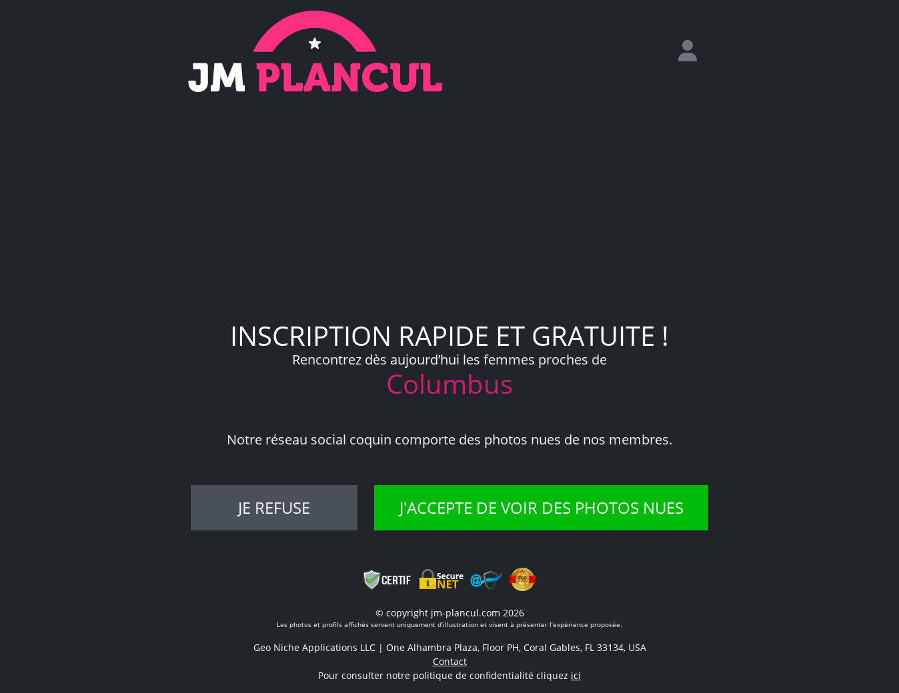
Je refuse (274, 507)
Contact (450, 661)
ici (576, 675)
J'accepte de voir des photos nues (541, 507)
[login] (693, 51)
